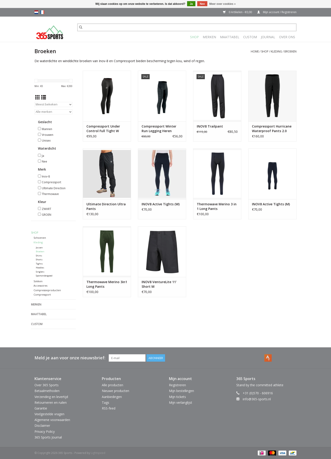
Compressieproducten (47, 290)
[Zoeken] (187, 27)
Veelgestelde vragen (49, 414)
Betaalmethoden (47, 391)
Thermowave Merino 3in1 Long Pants (106, 284)
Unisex (46, 140)
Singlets (40, 271)
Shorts (39, 259)
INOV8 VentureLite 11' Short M (159, 284)
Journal (268, 37)
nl (36, 12)
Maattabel (229, 37)
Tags (105, 402)
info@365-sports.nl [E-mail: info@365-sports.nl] (257, 399)
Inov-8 (46, 176)
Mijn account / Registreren (277, 12)
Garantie (40, 408)
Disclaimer (42, 425)
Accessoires (40, 285)
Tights (39, 263)
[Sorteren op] (53, 104)
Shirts (39, 255)
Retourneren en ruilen (50, 402)
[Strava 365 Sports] (268, 358)
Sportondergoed (44, 275)
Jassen (39, 247)
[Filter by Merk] (53, 111)
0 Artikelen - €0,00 (238, 12)
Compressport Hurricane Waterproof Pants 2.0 (271, 128)
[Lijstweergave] (43, 97)
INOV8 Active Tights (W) (161, 204)
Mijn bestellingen (181, 391)
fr (42, 12)
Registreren (177, 385)
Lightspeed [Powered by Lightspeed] (98, 453)
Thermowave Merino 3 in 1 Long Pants (217, 206)
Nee (44, 161)
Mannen (47, 129)
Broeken (290, 51)
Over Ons (287, 37)
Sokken (38, 281)
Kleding (276, 51)
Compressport (51, 182)
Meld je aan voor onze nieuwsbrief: (69, 357)
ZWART (46, 209)
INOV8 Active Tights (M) (271, 204)
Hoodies (40, 267)
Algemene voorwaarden (52, 420)
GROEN (46, 215)
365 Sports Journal (48, 437)
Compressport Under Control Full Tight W (103, 128)
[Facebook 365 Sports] (276, 358)
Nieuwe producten (115, 391)
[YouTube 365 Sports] (284, 358)
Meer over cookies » (222, 4)
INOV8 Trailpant (210, 126)
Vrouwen (47, 135)
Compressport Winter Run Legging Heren (159, 128)
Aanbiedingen (112, 397)
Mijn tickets (177, 397)
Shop (194, 37)
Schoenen (40, 237)
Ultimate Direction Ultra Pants (106, 206)
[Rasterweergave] (37, 97)
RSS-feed (108, 408)
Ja (43, 156)
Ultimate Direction (54, 188)
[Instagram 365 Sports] (293, 358)
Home (255, 51)
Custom (250, 37)
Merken (209, 37)
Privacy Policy (44, 431)
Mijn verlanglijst (180, 402)
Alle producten (112, 385)
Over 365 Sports (46, 385)
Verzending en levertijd (51, 397)
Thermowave (50, 194)
